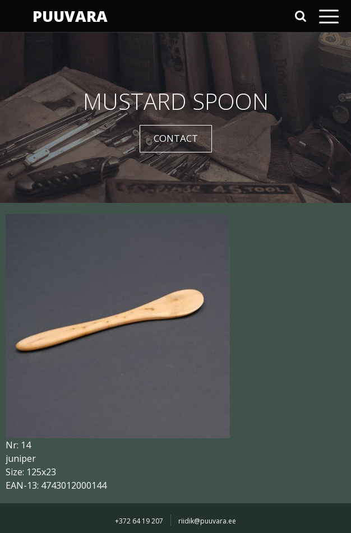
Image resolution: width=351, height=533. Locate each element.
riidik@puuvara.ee (207, 521)
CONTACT (176, 138)
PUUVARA (70, 16)
